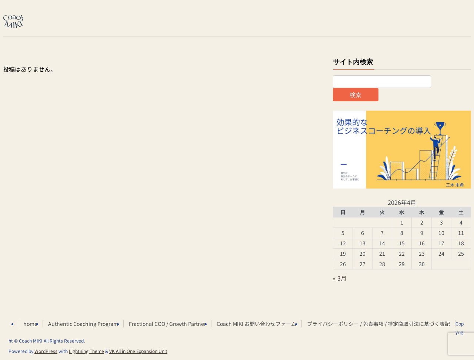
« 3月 (340, 278)
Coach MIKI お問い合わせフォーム (256, 323)
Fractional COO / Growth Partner (167, 323)
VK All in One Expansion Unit (138, 351)
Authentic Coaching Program (83, 323)
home (30, 323)
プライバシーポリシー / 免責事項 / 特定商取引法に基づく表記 (378, 323)
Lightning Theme (86, 351)
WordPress (45, 351)
